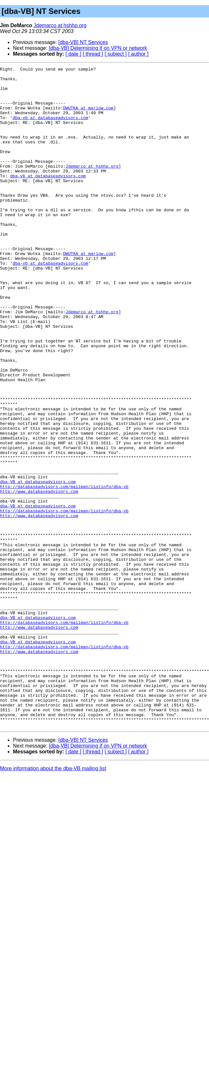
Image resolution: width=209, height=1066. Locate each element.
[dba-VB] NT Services (83, 42)
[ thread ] (93, 54)
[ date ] (73, 54)
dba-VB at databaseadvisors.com (38, 565)
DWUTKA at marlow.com (88, 116)
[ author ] (138, 54)
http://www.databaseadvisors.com (39, 577)
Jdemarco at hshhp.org (60, 25)
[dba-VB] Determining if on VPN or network (98, 48)
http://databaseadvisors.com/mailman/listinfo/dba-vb (64, 571)
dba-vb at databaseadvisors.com (50, 128)
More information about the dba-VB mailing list (53, 900)
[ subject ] (116, 54)
